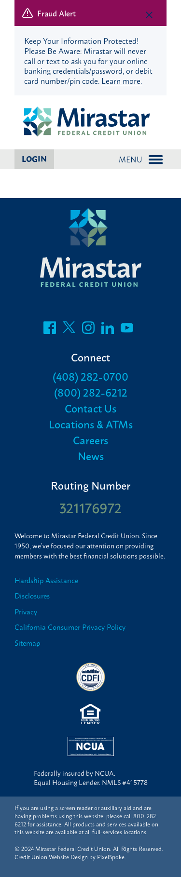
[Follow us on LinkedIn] (107, 330)
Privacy (25, 611)
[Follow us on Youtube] (127, 330)
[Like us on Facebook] (49, 330)
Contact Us (90, 408)
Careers (90, 440)
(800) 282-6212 (90, 392)
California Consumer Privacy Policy (69, 627)
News (91, 456)
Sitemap (27, 643)
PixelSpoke (111, 857)
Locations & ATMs (91, 424)
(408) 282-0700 (90, 376)
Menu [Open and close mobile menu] (141, 159)
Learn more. (121, 80)
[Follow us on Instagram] (88, 330)
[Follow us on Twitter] (69, 330)
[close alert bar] (149, 15)
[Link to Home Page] (90, 122)
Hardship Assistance (46, 580)
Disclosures (32, 595)
